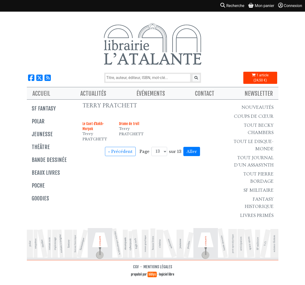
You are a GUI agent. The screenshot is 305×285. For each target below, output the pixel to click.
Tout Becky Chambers (259, 129)
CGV (136, 266)
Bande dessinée (49, 160)
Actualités (93, 93)
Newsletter (259, 93)
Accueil (41, 93)
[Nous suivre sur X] (39, 77)
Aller (191, 151)
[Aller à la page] (159, 151)
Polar (38, 121)
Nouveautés (258, 107)
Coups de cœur (254, 116)
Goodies (40, 198)
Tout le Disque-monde (254, 145)
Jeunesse (42, 134)
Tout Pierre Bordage (258, 177)
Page (144, 151)
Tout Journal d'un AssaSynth (254, 161)
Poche (38, 185)
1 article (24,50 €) (260, 77)
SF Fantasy (44, 108)
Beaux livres (46, 172)
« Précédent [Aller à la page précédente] (120, 151)
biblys (152, 274)
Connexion (290, 5)
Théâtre (41, 147)
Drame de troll (129, 124)
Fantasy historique (259, 203)
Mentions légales (157, 266)
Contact (204, 93)
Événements (150, 93)
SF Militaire (259, 190)
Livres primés (257, 215)
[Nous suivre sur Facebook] (31, 77)
